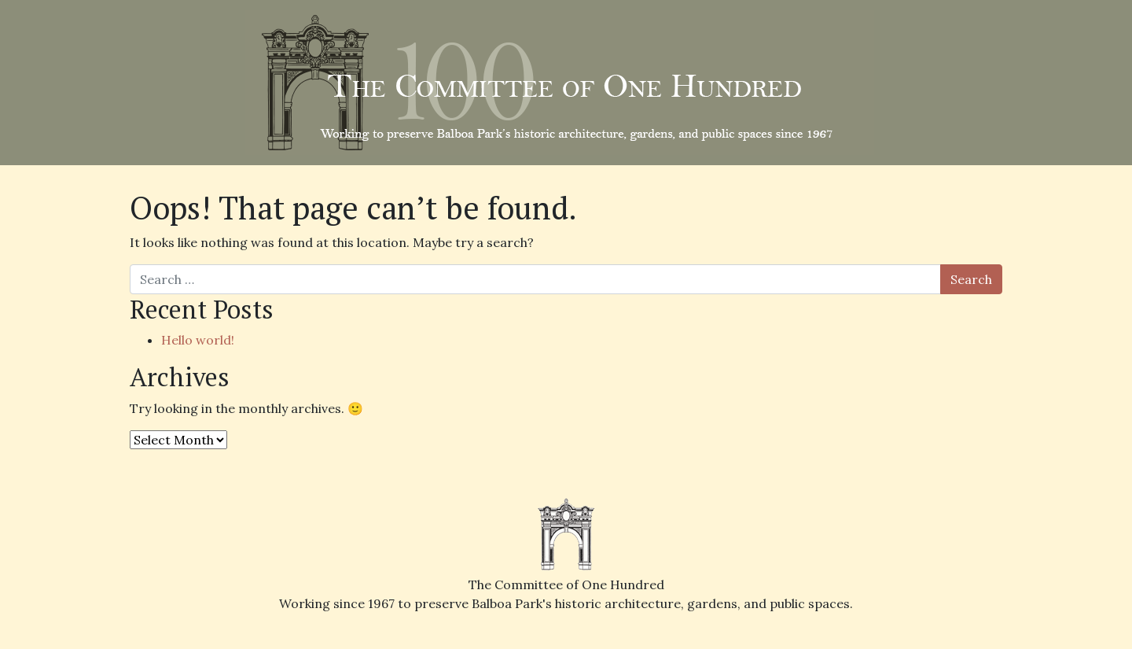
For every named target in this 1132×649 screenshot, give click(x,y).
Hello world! (197, 340)
